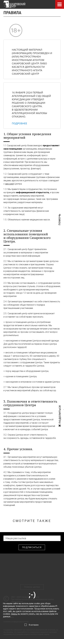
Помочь (59, 224)
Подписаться (32, 547)
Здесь (14, 614)
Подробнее (19, 123)
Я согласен (34, 625)
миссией (9, 183)
